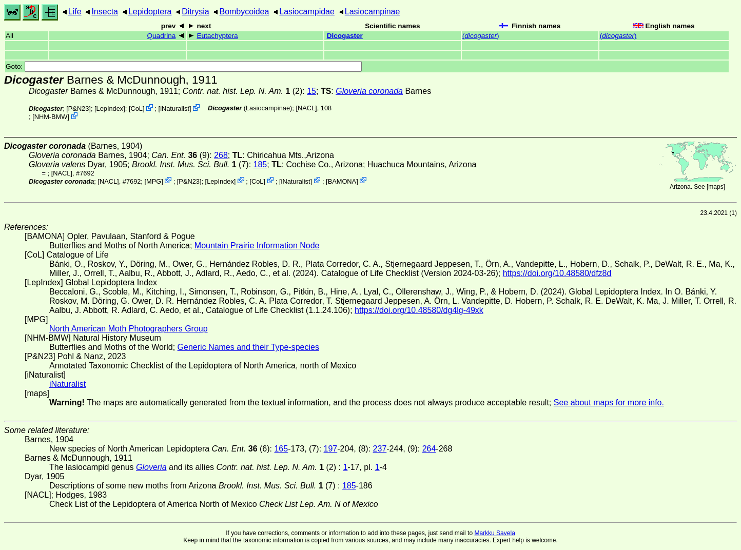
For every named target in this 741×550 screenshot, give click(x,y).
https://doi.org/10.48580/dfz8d (557, 273)
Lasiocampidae (307, 11)
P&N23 (78, 108)
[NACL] (306, 108)
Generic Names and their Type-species (248, 347)
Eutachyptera (217, 36)
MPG (153, 181)
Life (75, 11)
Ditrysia (195, 11)
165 (281, 448)
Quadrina (161, 36)
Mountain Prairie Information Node (257, 245)
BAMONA (342, 181)
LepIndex (110, 108)
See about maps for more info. (609, 402)
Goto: (184, 66)
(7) (190, 164)
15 (311, 91)
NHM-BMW (51, 117)
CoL (136, 108)
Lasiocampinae (372, 11)
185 (260, 164)
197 (331, 448)
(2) (243, 91)
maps (715, 186)
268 (221, 155)
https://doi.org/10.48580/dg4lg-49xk (419, 310)
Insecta (104, 11)
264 (429, 448)
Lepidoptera (150, 11)
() (480, 36)
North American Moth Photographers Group (128, 328)
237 (380, 448)
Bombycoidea (244, 11)
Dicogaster (345, 36)
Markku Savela (494, 533)
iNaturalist (174, 108)
